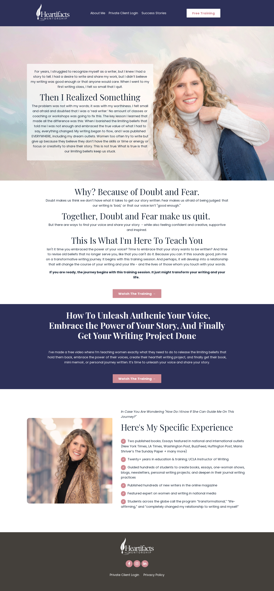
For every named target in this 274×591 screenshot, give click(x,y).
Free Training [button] (203, 13)
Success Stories (154, 13)
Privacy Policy (153, 575)
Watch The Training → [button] (137, 293)
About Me (97, 13)
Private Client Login (123, 13)
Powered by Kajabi (137, 582)
